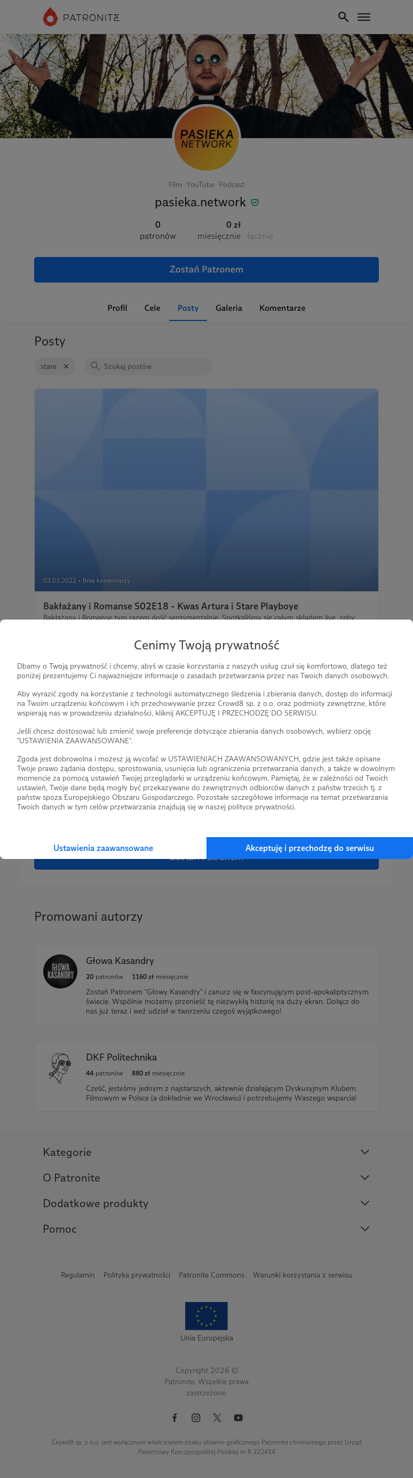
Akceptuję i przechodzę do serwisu (309, 848)
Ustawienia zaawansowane (103, 848)
